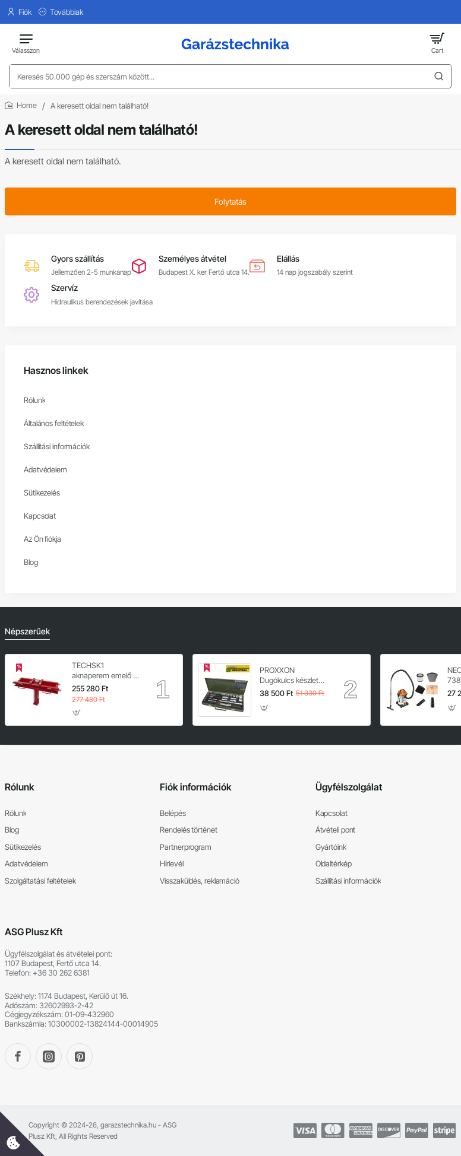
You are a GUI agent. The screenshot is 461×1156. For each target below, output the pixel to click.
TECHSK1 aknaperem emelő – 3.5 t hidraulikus (104, 670)
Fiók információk (196, 787)
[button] (77, 713)
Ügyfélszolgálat (348, 787)
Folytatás (230, 201)
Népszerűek (27, 631)
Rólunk (19, 787)
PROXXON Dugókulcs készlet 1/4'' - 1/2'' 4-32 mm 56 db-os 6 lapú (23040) (293, 675)
